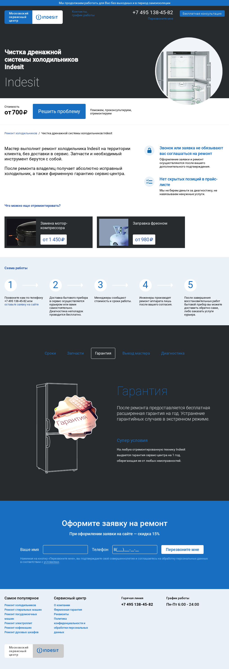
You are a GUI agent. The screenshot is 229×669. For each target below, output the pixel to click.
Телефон (100, 549)
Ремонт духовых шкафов (21, 632)
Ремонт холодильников (20, 133)
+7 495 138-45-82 (153, 12)
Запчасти (75, 353)
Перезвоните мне (160, 18)
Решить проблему (59, 111)
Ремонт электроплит (18, 623)
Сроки (50, 353)
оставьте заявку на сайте (21, 304)
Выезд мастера (136, 353)
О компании (62, 605)
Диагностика (173, 353)
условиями (51, 562)
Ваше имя (29, 549)
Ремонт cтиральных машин (23, 609)
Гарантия (103, 353)
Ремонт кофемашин (17, 627)
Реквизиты (61, 614)
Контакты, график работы (83, 13)
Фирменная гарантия (68, 609)
